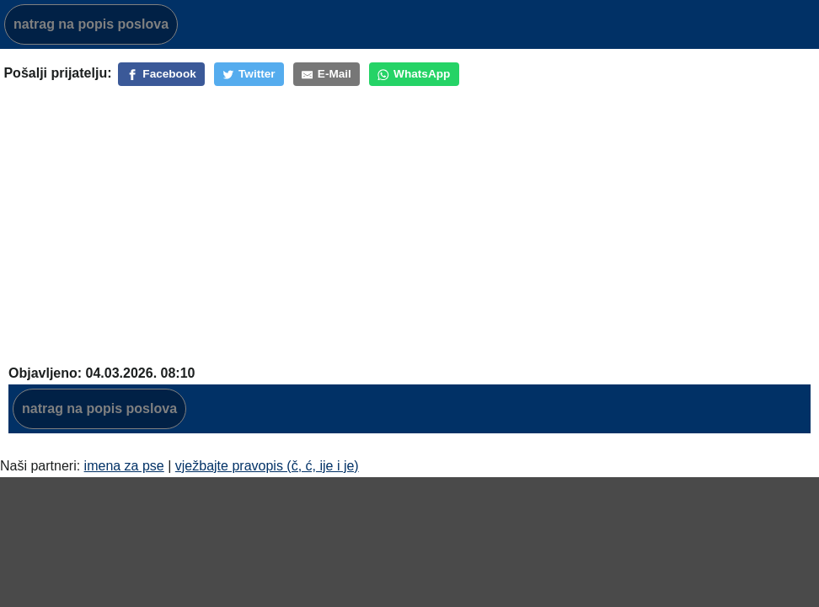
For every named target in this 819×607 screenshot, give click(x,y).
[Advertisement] (409, 215)
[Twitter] (249, 74)
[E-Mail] (326, 74)
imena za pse (124, 466)
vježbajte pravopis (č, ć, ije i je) (267, 466)
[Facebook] (161, 74)
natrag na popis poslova (91, 24)
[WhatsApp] (414, 74)
